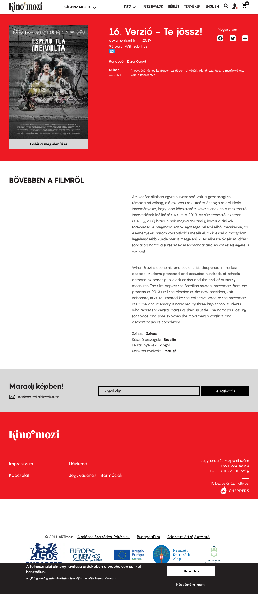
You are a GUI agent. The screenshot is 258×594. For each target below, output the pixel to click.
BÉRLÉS (173, 6)
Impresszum (21, 463)
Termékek (192, 6)
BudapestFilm (148, 536)
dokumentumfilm (123, 40)
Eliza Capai (136, 61)
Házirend (78, 463)
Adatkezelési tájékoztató (188, 536)
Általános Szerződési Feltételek (103, 536)
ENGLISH (212, 6)
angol (165, 345)
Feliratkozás (225, 391)
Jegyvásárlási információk (96, 475)
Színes (151, 333)
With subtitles (136, 46)
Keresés (228, 5)
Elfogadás (190, 571)
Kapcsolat (19, 475)
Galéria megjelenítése (49, 144)
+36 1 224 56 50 (234, 466)
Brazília (170, 339)
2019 (147, 40)
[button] (237, 6)
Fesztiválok (153, 6)
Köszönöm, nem (190, 584)
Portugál (170, 351)
